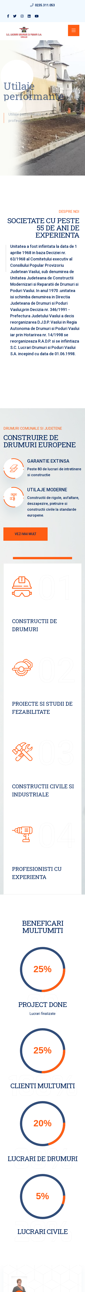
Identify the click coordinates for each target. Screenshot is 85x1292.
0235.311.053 (45, 5)
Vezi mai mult (25, 534)
